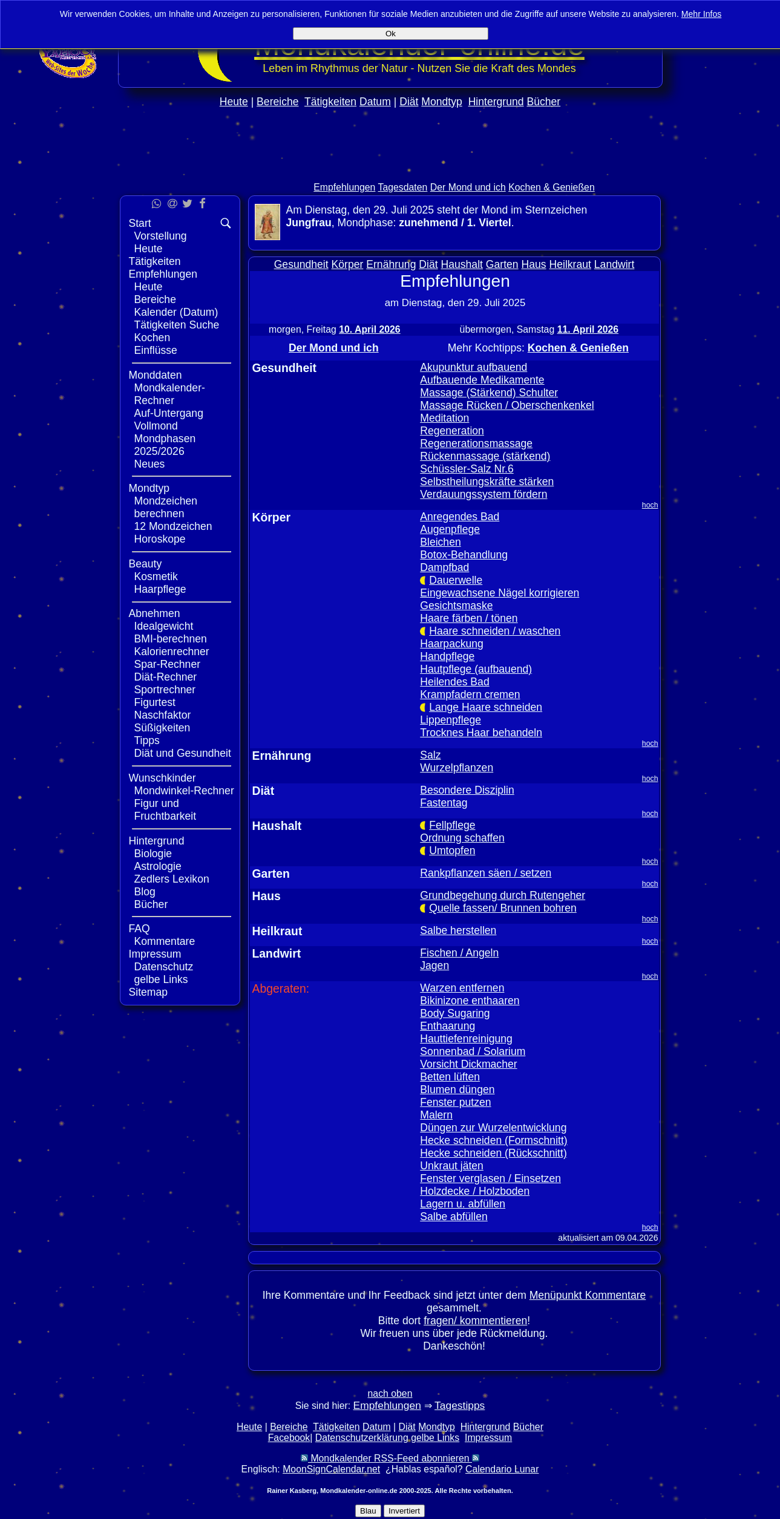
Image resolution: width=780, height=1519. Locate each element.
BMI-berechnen (170, 639)
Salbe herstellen (458, 930)
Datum (375, 102)
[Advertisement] (390, 170)
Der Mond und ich (468, 187)
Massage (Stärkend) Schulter (489, 393)
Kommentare (164, 941)
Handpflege (447, 656)
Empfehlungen (344, 187)
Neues (149, 464)
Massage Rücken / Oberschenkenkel (507, 405)
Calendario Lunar (502, 1469)
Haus (534, 264)
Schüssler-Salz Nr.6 (467, 469)
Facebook (289, 1437)
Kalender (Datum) (176, 312)
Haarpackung (451, 644)
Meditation (444, 418)
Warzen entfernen (462, 988)
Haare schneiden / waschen (494, 631)
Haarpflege (160, 589)
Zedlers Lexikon (171, 879)
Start (140, 223)
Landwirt (614, 264)
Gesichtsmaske (456, 605)
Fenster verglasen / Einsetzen (490, 1178)
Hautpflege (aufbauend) (476, 669)
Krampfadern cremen (470, 694)
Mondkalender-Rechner (169, 394)
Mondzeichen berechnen (166, 507)
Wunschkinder (162, 778)
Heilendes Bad (454, 682)
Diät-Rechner (165, 677)
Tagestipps (459, 1405)
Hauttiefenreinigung (466, 1039)
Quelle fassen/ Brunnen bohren (503, 908)
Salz (430, 755)
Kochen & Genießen (551, 187)
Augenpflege (450, 529)
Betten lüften (450, 1077)
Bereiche (277, 102)
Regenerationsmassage (476, 443)
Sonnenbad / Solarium (472, 1051)
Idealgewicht (164, 626)
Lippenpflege (450, 720)
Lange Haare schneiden (485, 707)
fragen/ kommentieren (475, 1321)
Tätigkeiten (330, 102)
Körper (348, 264)
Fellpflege (452, 825)
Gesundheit (301, 264)
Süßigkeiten (162, 728)
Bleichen (440, 542)
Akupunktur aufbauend (473, 367)
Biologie (153, 854)
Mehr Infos (701, 14)
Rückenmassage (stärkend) (485, 456)
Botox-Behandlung (464, 555)
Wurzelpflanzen (456, 768)
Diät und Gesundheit (182, 753)
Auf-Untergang (168, 413)
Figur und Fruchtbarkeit (165, 809)
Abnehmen (154, 613)
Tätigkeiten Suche (177, 325)
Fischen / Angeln (459, 953)
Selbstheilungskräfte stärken (487, 481)
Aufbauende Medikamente (482, 380)
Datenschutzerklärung (361, 1437)
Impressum (155, 954)
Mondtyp (441, 102)
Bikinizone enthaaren (469, 1001)
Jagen (434, 965)
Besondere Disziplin (467, 790)
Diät (408, 102)
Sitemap (148, 992)
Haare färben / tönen (468, 618)
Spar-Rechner (167, 664)
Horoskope (160, 539)
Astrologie (158, 866)
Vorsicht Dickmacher (468, 1064)
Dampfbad (444, 567)
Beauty (145, 564)
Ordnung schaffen (462, 838)
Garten (502, 264)
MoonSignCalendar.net (331, 1469)
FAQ (139, 929)
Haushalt (462, 264)
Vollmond (156, 426)
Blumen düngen (457, 1089)
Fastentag (443, 803)
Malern (436, 1115)
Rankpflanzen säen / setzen (485, 873)
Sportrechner (165, 690)
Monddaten (155, 375)
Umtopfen (452, 850)
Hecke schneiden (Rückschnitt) (493, 1153)
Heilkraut (570, 264)
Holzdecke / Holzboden (474, 1191)
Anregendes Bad (459, 517)
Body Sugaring (455, 1013)
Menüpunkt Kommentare (587, 1295)
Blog (145, 892)
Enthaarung (447, 1026)
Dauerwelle (455, 580)
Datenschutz (164, 967)
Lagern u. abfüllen (462, 1204)
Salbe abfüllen (454, 1216)
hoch (650, 505)
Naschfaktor (162, 715)
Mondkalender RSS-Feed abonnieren (390, 1458)
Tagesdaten (403, 187)
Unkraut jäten (451, 1166)
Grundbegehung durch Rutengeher (502, 895)
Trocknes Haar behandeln (481, 733)
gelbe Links (161, 979)
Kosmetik (156, 576)
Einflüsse (155, 350)
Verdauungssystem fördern (483, 494)
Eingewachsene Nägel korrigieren (499, 593)
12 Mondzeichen (173, 526)
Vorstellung (160, 236)
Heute (234, 102)
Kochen (152, 338)
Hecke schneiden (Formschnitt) (493, 1140)
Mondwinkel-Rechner (184, 791)
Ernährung (391, 264)
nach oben (390, 1393)
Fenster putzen (455, 1102)
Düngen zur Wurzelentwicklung (493, 1128)
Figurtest (154, 702)
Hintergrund (496, 102)
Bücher (543, 102)
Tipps (147, 740)
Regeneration (452, 431)
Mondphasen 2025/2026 (165, 445)
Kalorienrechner (171, 651)
